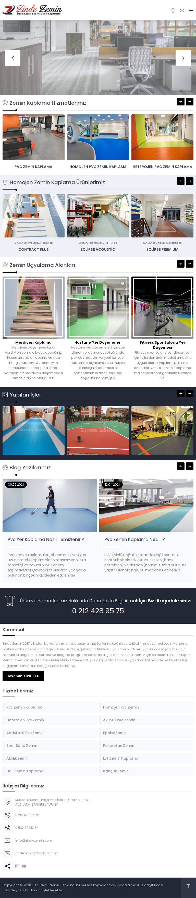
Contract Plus (33, 249)
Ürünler (46, 243)
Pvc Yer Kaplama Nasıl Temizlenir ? (46, 539)
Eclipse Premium (162, 249)
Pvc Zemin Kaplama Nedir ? (134, 539)
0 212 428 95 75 (98, 611)
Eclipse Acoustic (98, 249)
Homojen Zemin (26, 243)
